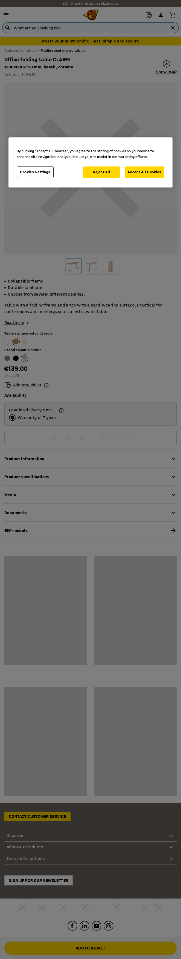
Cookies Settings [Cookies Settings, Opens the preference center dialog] (35, 172)
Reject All (101, 172)
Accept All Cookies (144, 172)
